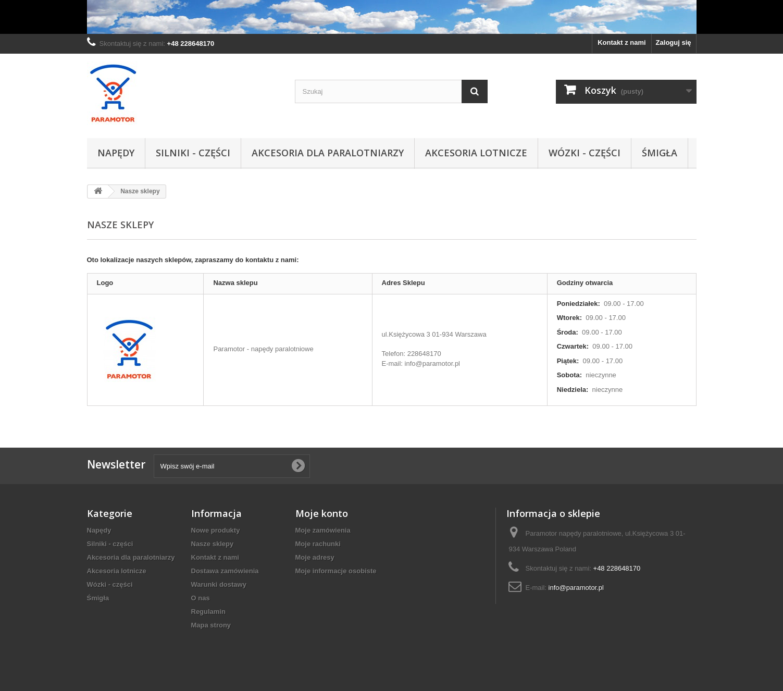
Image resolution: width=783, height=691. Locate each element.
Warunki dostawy (218, 584)
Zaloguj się (673, 42)
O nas (200, 598)
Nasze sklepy (212, 544)
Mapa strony (211, 625)
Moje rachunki (318, 544)
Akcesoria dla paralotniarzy (328, 152)
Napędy (115, 152)
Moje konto (321, 513)
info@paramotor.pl (576, 587)
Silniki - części (193, 152)
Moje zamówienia (323, 530)
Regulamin (208, 611)
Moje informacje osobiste (336, 571)
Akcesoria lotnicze (476, 152)
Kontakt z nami (621, 42)
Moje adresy (314, 557)
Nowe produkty (215, 530)
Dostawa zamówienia (225, 571)
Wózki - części (584, 152)
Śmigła (659, 152)
